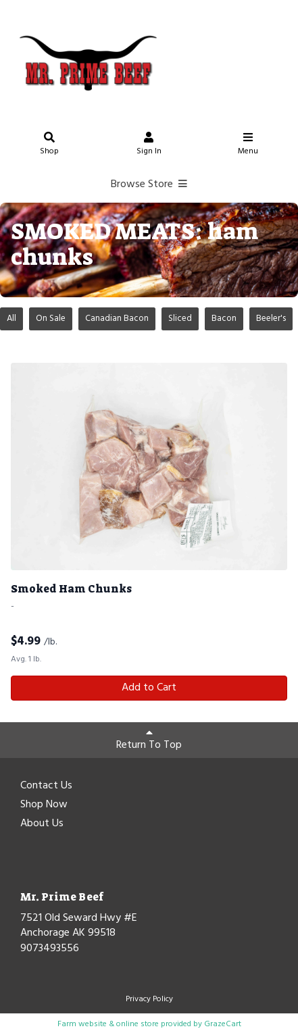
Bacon (224, 318)
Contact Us (46, 786)
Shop (50, 145)
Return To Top (149, 740)
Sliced (180, 318)
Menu (248, 145)
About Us (42, 824)
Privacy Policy (149, 999)
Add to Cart (149, 688)
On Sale (51, 318)
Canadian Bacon (117, 318)
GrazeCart (222, 1024)
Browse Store (149, 184)
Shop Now (44, 805)
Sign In (148, 145)
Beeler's (271, 318)
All (11, 318)
